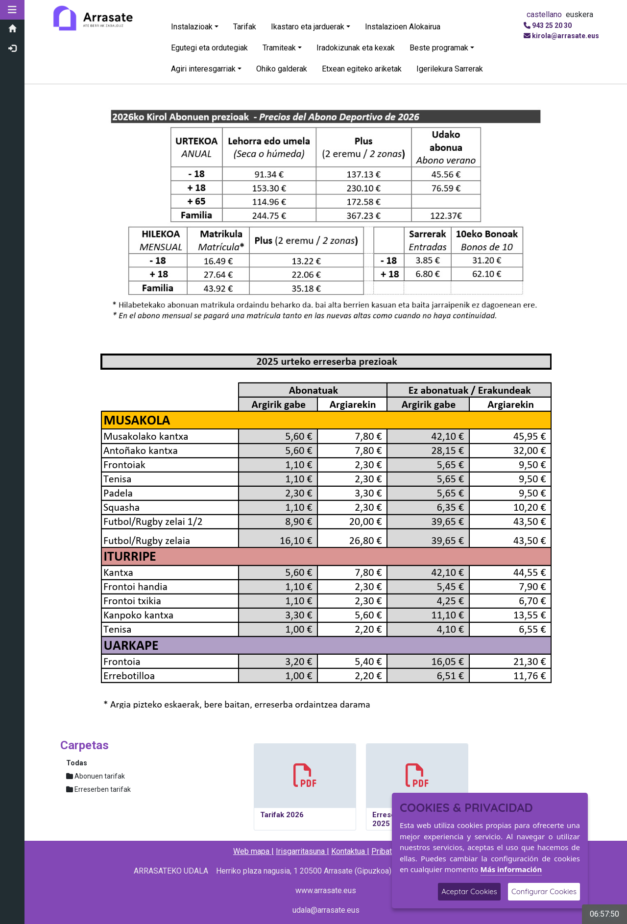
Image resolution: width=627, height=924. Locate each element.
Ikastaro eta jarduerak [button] (307, 26)
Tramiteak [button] (279, 47)
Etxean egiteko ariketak (362, 68)
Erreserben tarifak (98, 789)
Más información (511, 869)
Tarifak (244, 26)
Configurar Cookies (544, 891)
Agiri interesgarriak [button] (203, 68)
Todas (76, 763)
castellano (544, 14)
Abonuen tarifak (95, 776)
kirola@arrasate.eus (565, 36)
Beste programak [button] (439, 47)
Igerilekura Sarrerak (449, 68)
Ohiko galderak (281, 68)
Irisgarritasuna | (302, 851)
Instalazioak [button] (192, 26)
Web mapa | (253, 851)
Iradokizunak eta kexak (355, 47)
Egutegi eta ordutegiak (209, 47)
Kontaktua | (350, 851)
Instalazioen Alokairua (402, 26)
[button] (12, 10)
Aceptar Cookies (469, 891)
